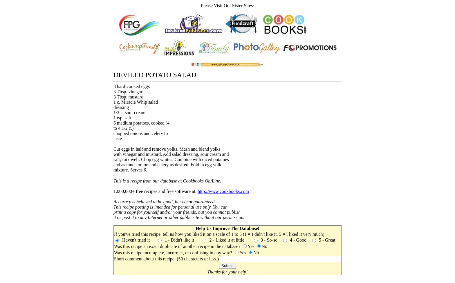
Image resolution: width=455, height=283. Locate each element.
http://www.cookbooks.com (223, 191)
